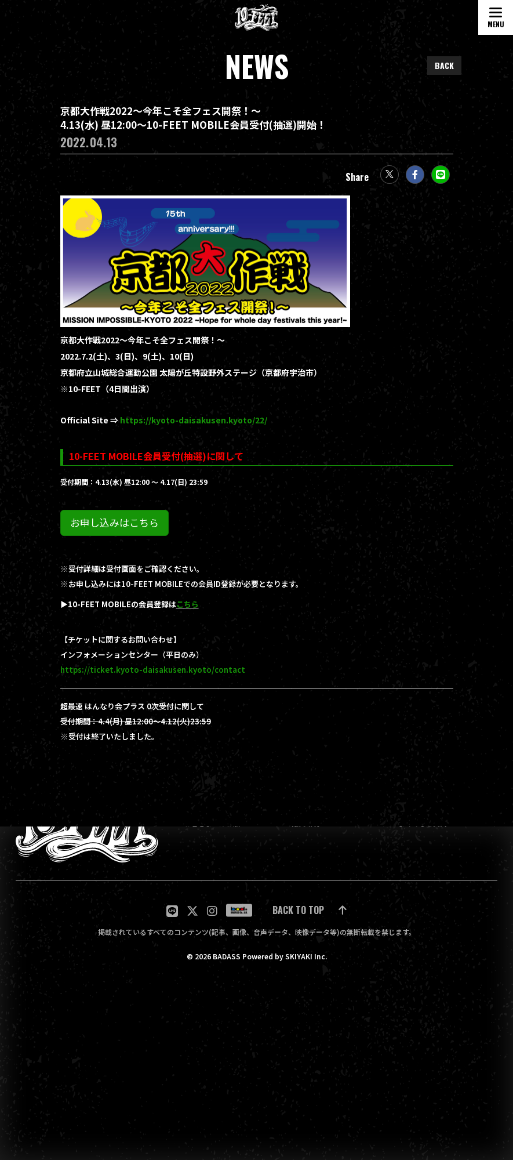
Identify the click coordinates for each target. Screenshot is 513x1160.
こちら (187, 610)
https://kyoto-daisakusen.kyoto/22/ (193, 426)
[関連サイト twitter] (192, 910)
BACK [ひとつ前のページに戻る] (444, 65)
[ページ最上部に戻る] (309, 910)
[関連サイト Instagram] (212, 910)
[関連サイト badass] (239, 910)
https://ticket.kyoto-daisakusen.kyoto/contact (152, 675)
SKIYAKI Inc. (306, 956)
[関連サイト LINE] (172, 910)
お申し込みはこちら (114, 528)
